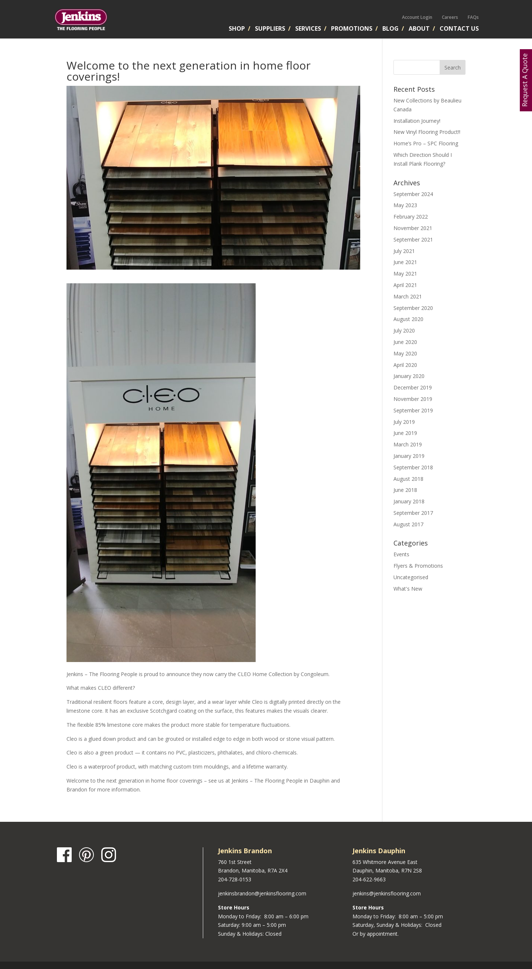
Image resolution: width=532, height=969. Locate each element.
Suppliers (270, 29)
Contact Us (459, 29)
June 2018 (405, 489)
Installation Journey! (416, 120)
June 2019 (405, 432)
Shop (237, 29)
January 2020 (408, 375)
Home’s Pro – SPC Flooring (425, 143)
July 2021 (404, 250)
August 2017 (408, 524)
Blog (390, 29)
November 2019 (412, 398)
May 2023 (405, 205)
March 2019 (407, 444)
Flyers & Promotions (418, 565)
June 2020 (405, 341)
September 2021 (413, 239)
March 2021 (407, 296)
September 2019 (413, 410)
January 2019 (408, 455)
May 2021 (405, 273)
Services (308, 29)
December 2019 (412, 387)
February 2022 (410, 216)
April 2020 (405, 364)
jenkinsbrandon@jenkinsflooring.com (262, 893)
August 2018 (408, 478)
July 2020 (404, 330)
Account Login (417, 17)
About (419, 29)
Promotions (351, 29)
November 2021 (412, 228)
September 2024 (413, 193)
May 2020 (405, 353)
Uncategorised (410, 577)
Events (401, 554)
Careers (450, 17)
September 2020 (413, 307)
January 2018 (408, 501)
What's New (407, 588)
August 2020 (408, 319)
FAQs (473, 17)
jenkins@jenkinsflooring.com (386, 893)
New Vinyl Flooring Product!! (426, 131)
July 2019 (404, 421)
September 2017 (413, 512)
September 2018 (413, 467)
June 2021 (405, 262)
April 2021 (405, 284)
